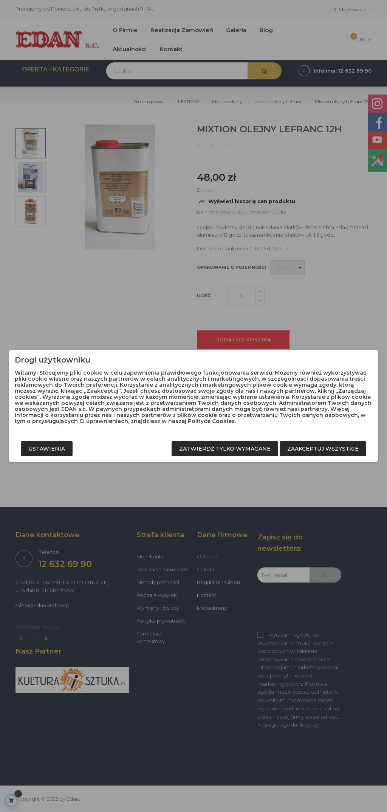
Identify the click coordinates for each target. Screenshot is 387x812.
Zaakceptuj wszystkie (323, 448)
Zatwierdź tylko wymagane (225, 448)
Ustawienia (46, 448)
